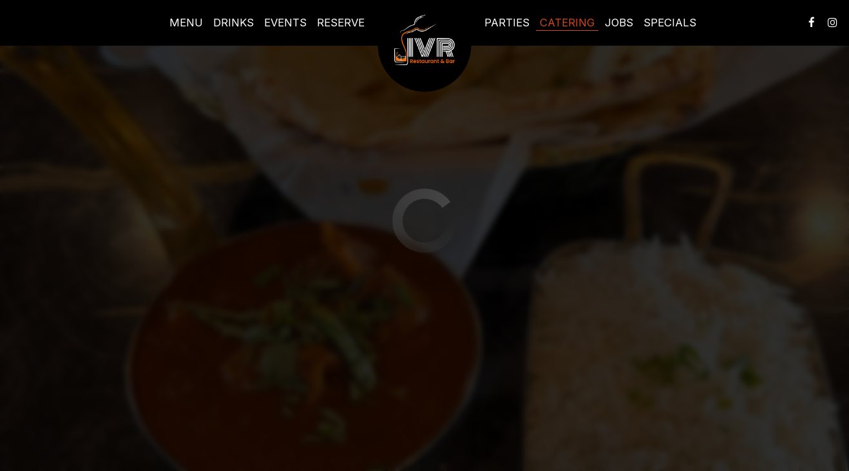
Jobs (619, 22)
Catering (567, 22)
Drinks (233, 22)
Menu (186, 22)
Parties (506, 22)
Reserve (341, 22)
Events (285, 22)
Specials (670, 22)
